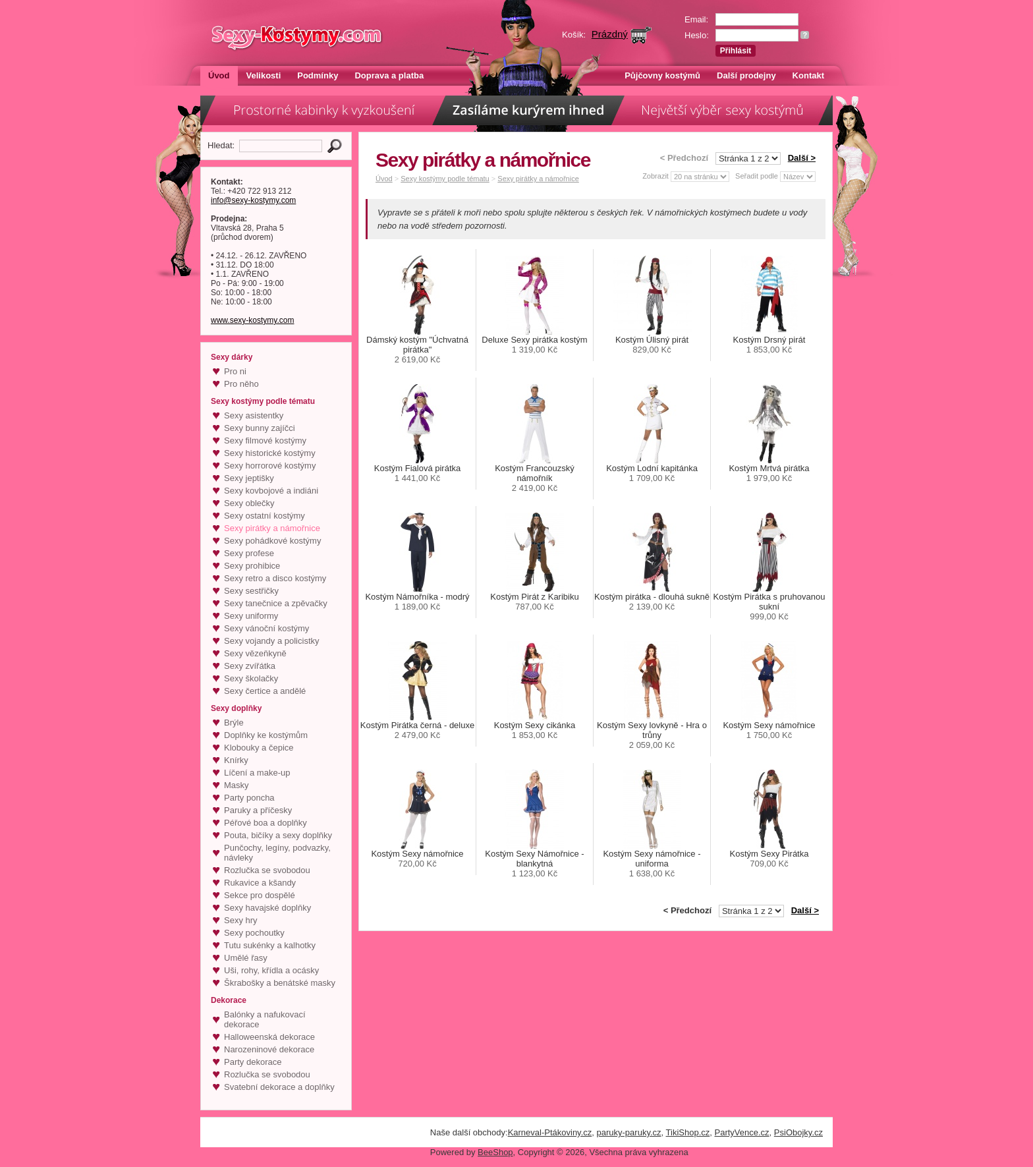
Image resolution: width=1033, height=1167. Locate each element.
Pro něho (241, 384)
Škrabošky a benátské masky (279, 983)
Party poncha (249, 798)
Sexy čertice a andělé (265, 691)
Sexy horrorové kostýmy (270, 465)
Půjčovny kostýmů (662, 75)
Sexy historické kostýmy (270, 453)
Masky (236, 785)
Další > (802, 158)
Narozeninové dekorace (269, 1049)
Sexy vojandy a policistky (272, 641)
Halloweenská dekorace (269, 1037)
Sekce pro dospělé (259, 895)
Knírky (236, 760)
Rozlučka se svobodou (267, 870)
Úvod (219, 75)
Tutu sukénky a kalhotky (270, 945)
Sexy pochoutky (254, 933)
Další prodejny (746, 75)
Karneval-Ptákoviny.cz (550, 1132)
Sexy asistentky (253, 415)
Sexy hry (241, 920)
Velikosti (263, 75)
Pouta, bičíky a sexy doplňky (278, 835)
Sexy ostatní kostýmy (264, 516)
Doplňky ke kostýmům (266, 735)
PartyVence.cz (741, 1132)
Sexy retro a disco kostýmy (275, 578)
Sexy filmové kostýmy (265, 440)
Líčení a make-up (257, 773)
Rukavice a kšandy (260, 883)
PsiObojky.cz (798, 1132)
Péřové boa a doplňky (265, 823)
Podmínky (317, 75)
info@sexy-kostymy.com (253, 200)
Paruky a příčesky (258, 810)
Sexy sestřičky (251, 591)
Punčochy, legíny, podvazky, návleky (277, 853)
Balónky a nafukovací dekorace (265, 1019)
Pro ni (235, 371)
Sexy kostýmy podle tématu (445, 179)
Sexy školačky (251, 678)
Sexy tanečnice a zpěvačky (275, 603)
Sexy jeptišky (249, 478)
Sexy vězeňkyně (255, 653)
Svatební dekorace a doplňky (279, 1087)
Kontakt (808, 75)
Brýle (234, 722)
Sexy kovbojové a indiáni (271, 491)
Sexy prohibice (252, 566)
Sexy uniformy (251, 616)
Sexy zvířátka (249, 666)
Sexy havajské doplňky (267, 908)
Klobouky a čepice (259, 748)
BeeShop (495, 1152)
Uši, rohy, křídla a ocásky (271, 970)
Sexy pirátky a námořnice (272, 528)
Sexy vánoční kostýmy (266, 628)
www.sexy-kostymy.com (252, 320)
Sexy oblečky (249, 503)
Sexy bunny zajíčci (259, 428)
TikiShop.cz (688, 1132)
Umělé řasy (245, 958)
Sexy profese (249, 553)
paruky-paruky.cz (629, 1132)
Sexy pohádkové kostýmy (272, 541)
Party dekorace (252, 1062)
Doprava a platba (389, 75)
